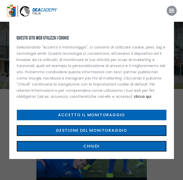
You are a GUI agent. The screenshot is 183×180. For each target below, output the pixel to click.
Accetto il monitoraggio (91, 115)
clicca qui (142, 96)
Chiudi (91, 146)
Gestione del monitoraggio (91, 130)
